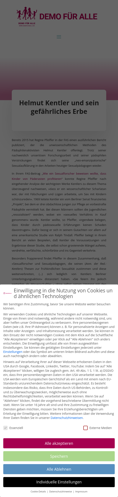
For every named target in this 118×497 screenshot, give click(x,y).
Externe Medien (97, 428)
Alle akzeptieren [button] (59, 443)
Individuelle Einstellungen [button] (59, 481)
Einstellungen (12, 352)
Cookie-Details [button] (38, 491)
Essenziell (13, 428)
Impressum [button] (81, 491)
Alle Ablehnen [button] (59, 469)
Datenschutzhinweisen (67, 418)
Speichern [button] (59, 456)
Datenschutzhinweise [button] (61, 491)
